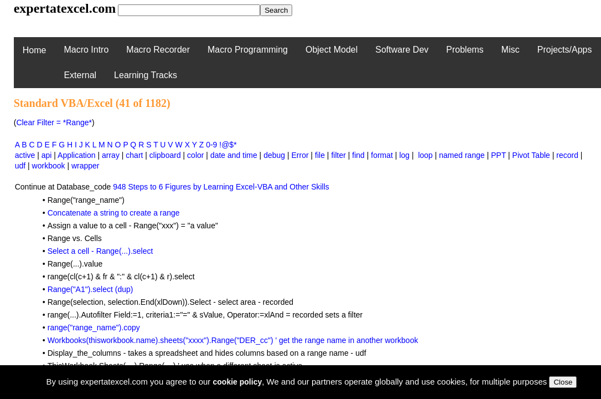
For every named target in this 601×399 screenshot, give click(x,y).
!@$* (227, 144)
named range (462, 155)
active (25, 155)
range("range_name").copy (94, 327)
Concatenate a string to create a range (114, 212)
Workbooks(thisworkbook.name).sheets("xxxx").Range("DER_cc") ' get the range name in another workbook (233, 340)
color (195, 155)
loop (425, 155)
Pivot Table (531, 155)
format (382, 155)
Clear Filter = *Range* (54, 122)
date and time (233, 155)
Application (77, 155)
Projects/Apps (564, 49)
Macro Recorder (158, 49)
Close (562, 382)
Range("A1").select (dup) (90, 289)
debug (274, 155)
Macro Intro (86, 49)
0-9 (211, 144)
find (358, 155)
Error (300, 155)
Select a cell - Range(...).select (100, 251)
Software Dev (401, 49)
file (320, 155)
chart (134, 155)
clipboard (165, 155)
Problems (465, 49)
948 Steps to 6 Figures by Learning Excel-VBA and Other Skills (221, 186)
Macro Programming (248, 49)
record (567, 155)
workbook (48, 165)
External (80, 75)
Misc (510, 49)
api (47, 155)
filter (338, 155)
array (111, 155)
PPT (498, 155)
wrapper (85, 165)
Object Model (331, 49)
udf (20, 165)
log (404, 155)
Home (34, 50)
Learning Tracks (145, 75)
